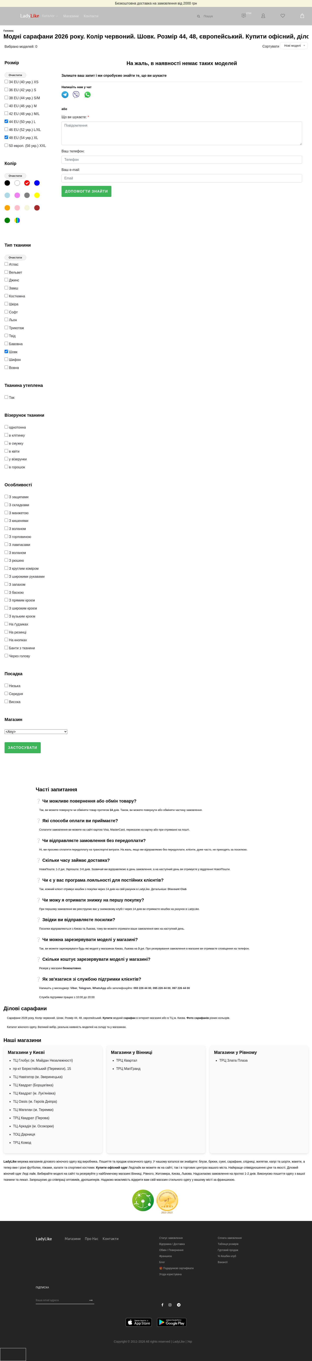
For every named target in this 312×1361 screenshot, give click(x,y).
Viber (73, 988)
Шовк (11, 352)
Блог (162, 1262)
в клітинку (15, 435)
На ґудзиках (16, 624)
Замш (11, 288)
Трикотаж (14, 328)
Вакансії (223, 1262)
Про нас (91, 1239)
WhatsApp (99, 988)
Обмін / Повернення (171, 1250)
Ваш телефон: (73, 151)
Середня (14, 694)
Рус (195, 1341)
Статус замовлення (171, 1238)
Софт (11, 312)
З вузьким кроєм (20, 616)
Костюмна (15, 296)
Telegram (85, 988)
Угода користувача (170, 1274)
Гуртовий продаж (228, 1250)
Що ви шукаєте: (75, 117)
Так (9, 397)
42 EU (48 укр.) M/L (22, 114)
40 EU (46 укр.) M (21, 106)
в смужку (14, 443)
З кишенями (16, 521)
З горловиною (18, 537)
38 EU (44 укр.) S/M (22, 98)
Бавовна (14, 344)
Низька (12, 686)
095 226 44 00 (162, 988)
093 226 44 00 (142, 988)
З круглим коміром (22, 568)
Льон (11, 320)
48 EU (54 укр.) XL (21, 138)
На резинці (15, 632)
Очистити (15, 75)
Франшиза (165, 1256)
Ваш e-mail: (71, 170)
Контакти (91, 16)
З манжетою (16, 513)
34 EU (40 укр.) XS (21, 82)
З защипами (16, 497)
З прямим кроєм (20, 600)
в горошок (15, 467)
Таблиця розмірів (228, 1244)
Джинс (12, 280)
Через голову (17, 656)
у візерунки (16, 459)
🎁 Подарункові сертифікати (176, 1268)
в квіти (12, 451)
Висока (12, 702)
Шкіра (11, 304)
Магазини (71, 16)
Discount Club (177, 889)
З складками (17, 505)
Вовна (12, 368)
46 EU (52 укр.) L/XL (23, 130)
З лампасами (17, 545)
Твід (10, 336)
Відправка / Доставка (172, 1244)
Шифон (13, 360)
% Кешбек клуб (227, 1256)
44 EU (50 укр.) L (20, 122)
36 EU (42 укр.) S (20, 90)
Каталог (48, 16)
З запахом (15, 584)
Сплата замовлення (230, 1238)
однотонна (15, 427)
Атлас (11, 264)
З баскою (14, 592)
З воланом (15, 529)
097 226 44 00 (181, 988)
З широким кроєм (21, 608)
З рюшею (14, 560)
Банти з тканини (20, 648)
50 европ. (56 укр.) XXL (25, 146)
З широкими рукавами (25, 576)
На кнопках (16, 640)
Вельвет (13, 272)
